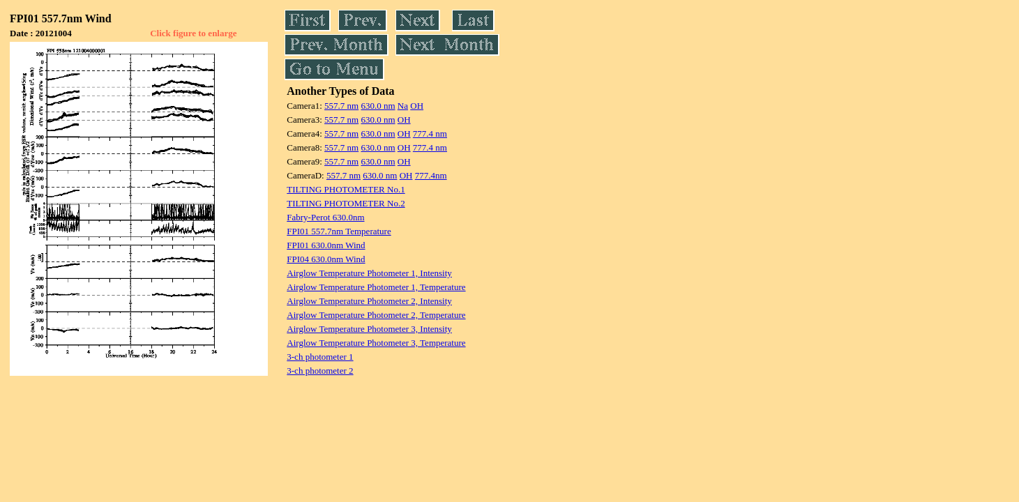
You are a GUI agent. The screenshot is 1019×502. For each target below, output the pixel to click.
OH (416, 105)
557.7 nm (341, 105)
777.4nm (431, 175)
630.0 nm (378, 105)
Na (403, 105)
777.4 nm (430, 133)
